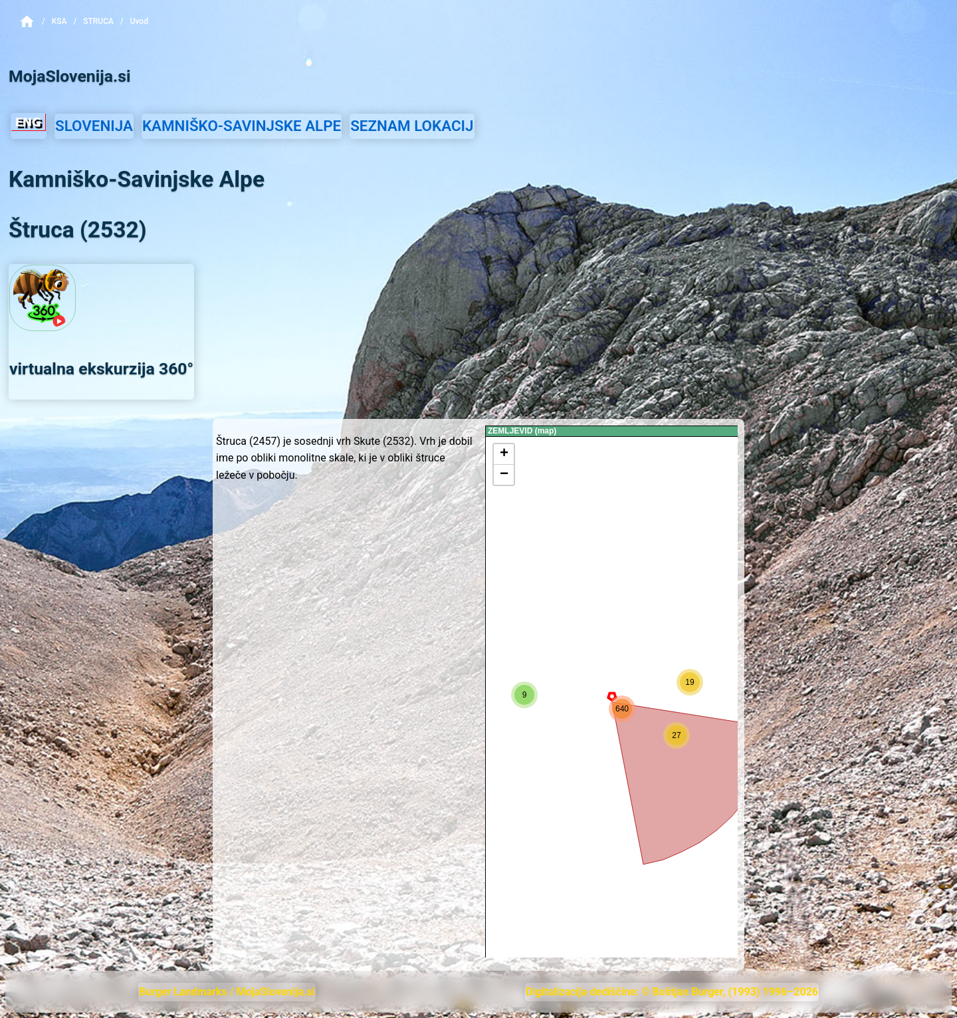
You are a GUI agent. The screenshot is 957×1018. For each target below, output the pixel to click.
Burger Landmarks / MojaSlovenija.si (227, 991)
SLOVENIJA (94, 125)
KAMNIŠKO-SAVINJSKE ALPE (241, 125)
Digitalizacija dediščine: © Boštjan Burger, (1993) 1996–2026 (672, 991)
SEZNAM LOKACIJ (411, 125)
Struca (98, 21)
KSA (59, 21)
